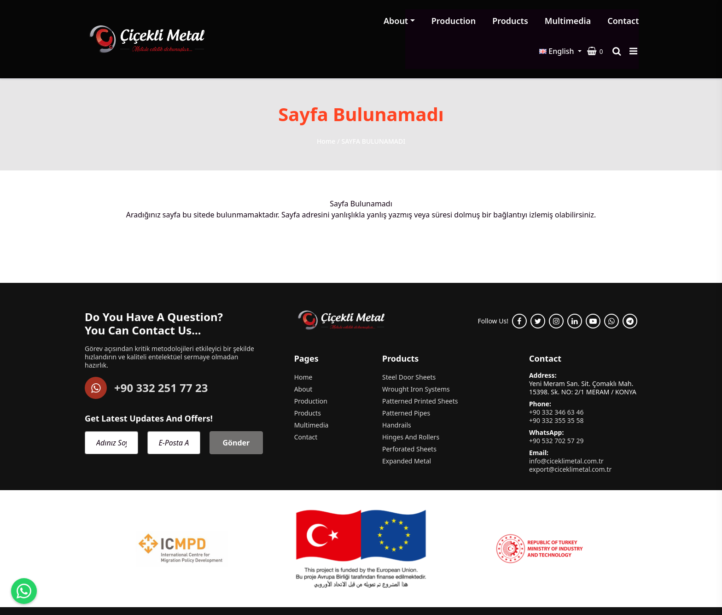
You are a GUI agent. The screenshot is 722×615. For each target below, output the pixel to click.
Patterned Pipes (406, 381)
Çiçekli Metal (127, 589)
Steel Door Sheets (409, 345)
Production (346, 23)
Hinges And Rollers (410, 405)
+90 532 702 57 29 (556, 408)
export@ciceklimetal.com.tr (570, 436)
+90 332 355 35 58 (556, 388)
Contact (515, 23)
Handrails (396, 393)
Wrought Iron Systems (416, 357)
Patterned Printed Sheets (420, 369)
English (559, 23)
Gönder (236, 410)
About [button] (288, 23)
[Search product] (619, 23)
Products (403, 23)
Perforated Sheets (409, 416)
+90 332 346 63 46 (556, 379)
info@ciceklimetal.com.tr (566, 428)
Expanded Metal (406, 428)
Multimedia (460, 23)
